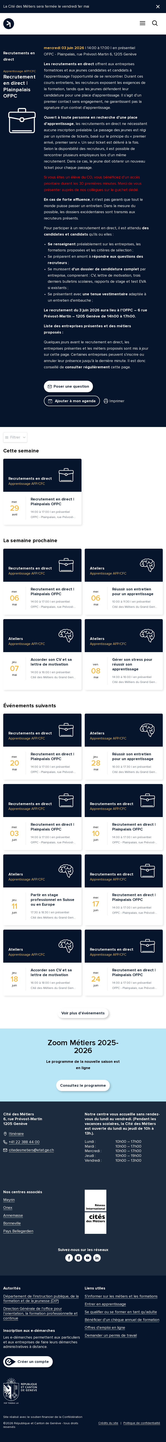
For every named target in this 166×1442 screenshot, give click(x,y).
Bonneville (12, 1223)
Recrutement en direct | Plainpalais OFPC (52, 502)
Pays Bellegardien (18, 1231)
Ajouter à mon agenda (72, 401)
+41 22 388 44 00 (21, 1142)
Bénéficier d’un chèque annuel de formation (122, 1319)
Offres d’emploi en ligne (105, 1327)
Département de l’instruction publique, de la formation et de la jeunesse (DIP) (41, 1298)
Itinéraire (13, 1134)
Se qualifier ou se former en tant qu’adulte (121, 1311)
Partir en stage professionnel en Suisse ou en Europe (52, 900)
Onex (7, 1207)
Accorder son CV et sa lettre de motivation (51, 662)
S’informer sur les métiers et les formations (121, 1296)
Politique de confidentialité (141, 1423)
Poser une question (68, 386)
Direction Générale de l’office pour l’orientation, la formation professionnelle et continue (40, 1313)
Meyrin (9, 1199)
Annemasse (13, 1215)
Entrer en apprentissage (105, 1304)
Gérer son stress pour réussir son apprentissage (132, 664)
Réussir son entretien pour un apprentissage (132, 591)
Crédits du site (108, 1423)
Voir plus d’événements (83, 1013)
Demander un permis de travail (111, 1335)
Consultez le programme (83, 1085)
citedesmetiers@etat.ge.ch (28, 1150)
